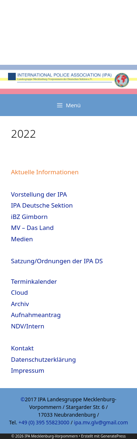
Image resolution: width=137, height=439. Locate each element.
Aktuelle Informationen (45, 172)
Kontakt (22, 348)
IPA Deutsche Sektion (42, 205)
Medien (22, 239)
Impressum (27, 370)
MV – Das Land (32, 227)
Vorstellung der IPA (39, 194)
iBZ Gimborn (29, 216)
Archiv (20, 304)
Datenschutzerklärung (43, 359)
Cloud (19, 292)
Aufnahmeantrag (36, 314)
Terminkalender (34, 281)
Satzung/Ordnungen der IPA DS (57, 261)
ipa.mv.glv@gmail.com (101, 422)
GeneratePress (113, 436)
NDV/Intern (27, 326)
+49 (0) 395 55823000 (43, 422)
